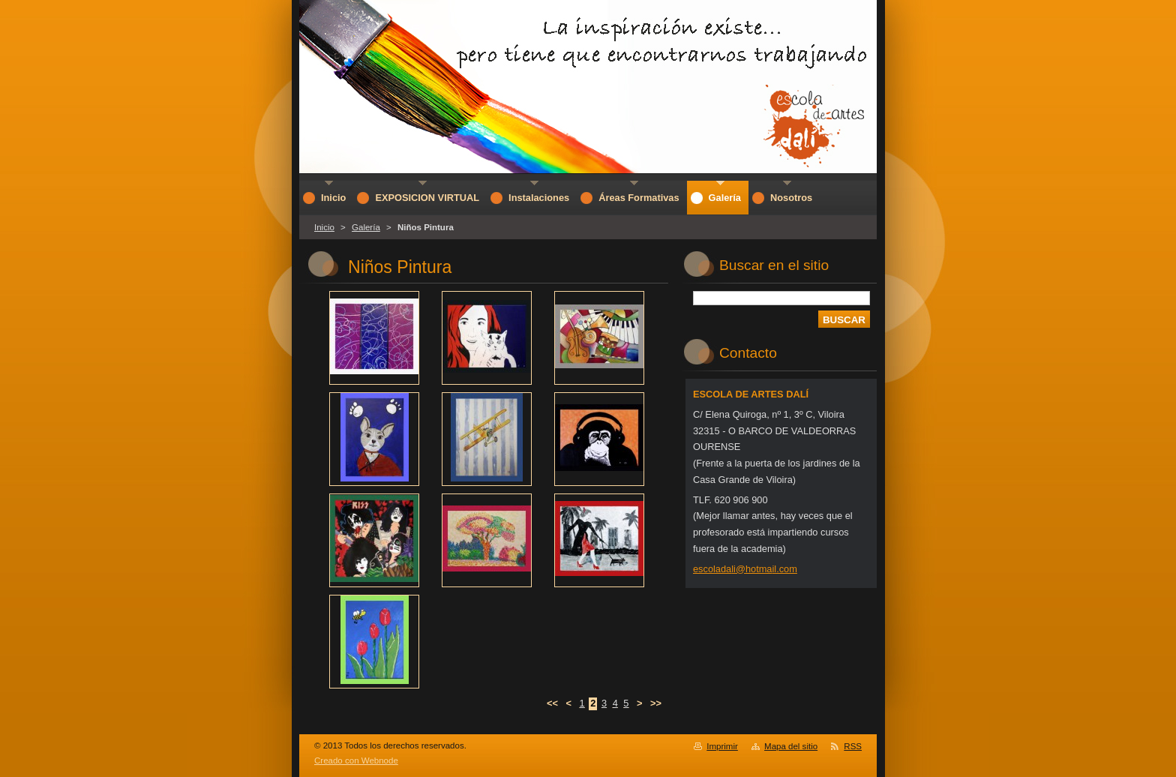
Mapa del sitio (791, 746)
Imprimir (722, 746)
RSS (853, 746)
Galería (366, 227)
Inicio (324, 227)
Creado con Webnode (356, 760)
